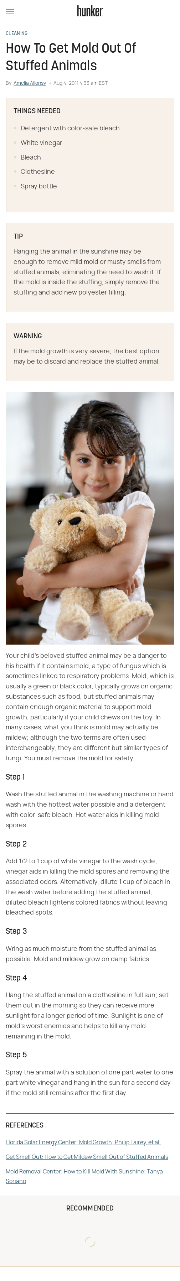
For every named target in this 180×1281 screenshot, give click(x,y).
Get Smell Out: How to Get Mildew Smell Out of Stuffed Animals (87, 1157)
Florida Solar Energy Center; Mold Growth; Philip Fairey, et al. (83, 1142)
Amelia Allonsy (30, 83)
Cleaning (16, 33)
